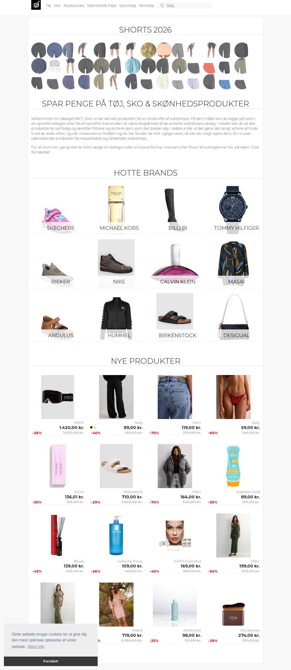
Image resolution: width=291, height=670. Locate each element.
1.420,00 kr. (71, 427)
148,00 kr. (134, 571)
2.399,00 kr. (132, 640)
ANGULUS (60, 335)
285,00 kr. (192, 571)
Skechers (60, 228)
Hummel (119, 335)
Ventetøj (147, 5)
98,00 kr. (191, 635)
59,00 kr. (250, 427)
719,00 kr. (132, 635)
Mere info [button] (36, 647)
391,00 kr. (251, 640)
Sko (58, 5)
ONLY (196, 423)
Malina (137, 630)
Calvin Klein (178, 282)
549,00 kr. (192, 502)
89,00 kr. (133, 427)
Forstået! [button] (50, 661)
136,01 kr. (74, 496)
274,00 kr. (249, 635)
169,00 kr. (191, 566)
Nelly (139, 423)
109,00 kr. (132, 566)
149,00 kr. (134, 433)
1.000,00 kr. (132, 502)
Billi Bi (177, 228)
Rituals (79, 561)
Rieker (60, 282)
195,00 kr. (75, 502)
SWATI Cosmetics (187, 561)
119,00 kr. (191, 427)
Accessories (74, 5)
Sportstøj (128, 5)
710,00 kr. (132, 496)
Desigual (236, 335)
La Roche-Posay (130, 561)
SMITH (79, 423)
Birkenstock (178, 335)
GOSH (79, 492)
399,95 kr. (192, 433)
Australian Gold (248, 492)
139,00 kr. (74, 566)
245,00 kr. (75, 571)
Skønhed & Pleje (102, 5)
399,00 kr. (250, 571)
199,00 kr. (251, 502)
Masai (236, 282)
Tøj (49, 5)
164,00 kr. (190, 496)
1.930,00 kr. (73, 433)
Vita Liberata (250, 630)
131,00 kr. (193, 640)
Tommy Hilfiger (236, 228)
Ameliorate (192, 630)
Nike (119, 282)
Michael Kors (119, 228)
